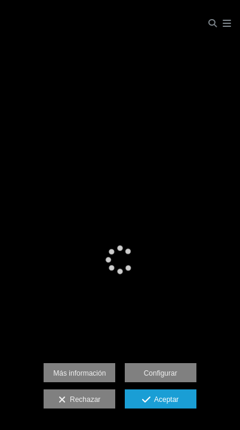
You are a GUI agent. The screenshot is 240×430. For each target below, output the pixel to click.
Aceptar (160, 400)
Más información (79, 373)
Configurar (160, 373)
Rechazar (79, 400)
